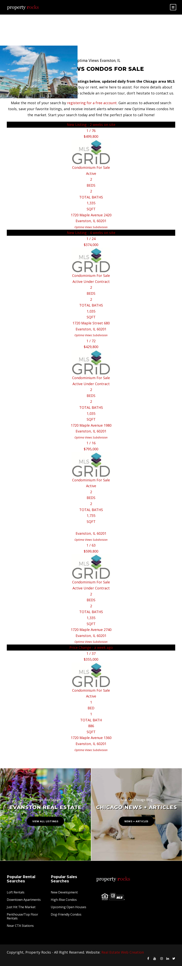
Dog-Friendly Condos (66, 914)
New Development (64, 892)
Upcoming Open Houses (68, 907)
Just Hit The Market (21, 907)
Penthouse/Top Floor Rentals (22, 916)
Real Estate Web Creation (122, 952)
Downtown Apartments (24, 900)
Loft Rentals (15, 892)
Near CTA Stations (20, 926)
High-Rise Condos (64, 900)
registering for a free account (92, 102)
